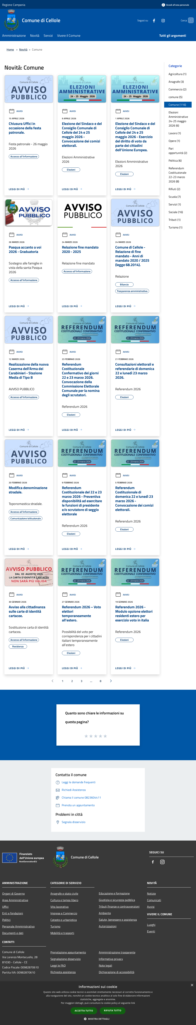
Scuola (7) (175, 196)
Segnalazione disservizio (65, 959)
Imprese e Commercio (63, 913)
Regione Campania (13, 5)
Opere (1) (174, 141)
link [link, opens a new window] (133, 1003)
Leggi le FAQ (58, 965)
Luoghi (151, 925)
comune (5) (175, 97)
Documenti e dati (12, 933)
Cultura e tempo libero (64, 900)
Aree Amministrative (15, 900)
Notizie (151, 893)
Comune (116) (177, 104)
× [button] (192, 985)
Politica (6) (175, 160)
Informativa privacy (111, 959)
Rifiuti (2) (174, 189)
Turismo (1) (175, 227)
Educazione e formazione (114, 893)
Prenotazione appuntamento (68, 952)
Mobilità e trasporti (62, 933)
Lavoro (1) (175, 133)
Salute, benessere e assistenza (118, 919)
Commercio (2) (177, 89)
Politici (6, 920)
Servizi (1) (175, 204)
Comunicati (154, 900)
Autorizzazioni (108, 926)
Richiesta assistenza (63, 972)
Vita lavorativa (59, 906)
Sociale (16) (176, 212)
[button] (98, 1019)
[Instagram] (157, 20)
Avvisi (16, 111)
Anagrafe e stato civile (64, 893)
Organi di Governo (13, 893)
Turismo (55, 926)
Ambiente (105, 913)
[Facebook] (147, 20)
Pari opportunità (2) (178, 150)
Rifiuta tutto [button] (112, 1010)
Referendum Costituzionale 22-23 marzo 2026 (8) (177, 175)
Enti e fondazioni (12, 913)
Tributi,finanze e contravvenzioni (119, 906)
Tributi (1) (174, 219)
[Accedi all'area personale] (175, 5)
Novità (23, 49)
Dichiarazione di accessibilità (116, 972)
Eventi (151, 931)
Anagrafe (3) (176, 81)
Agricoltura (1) (177, 74)
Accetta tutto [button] (84, 1010)
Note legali (105, 965)
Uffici (5, 906)
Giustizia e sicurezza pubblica (117, 900)
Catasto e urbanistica (63, 920)
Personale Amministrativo (18, 926)
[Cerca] (189, 20)
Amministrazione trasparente (117, 952)
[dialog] (98, 1003)
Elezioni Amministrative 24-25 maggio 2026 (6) (178, 119)
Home (10, 49)
